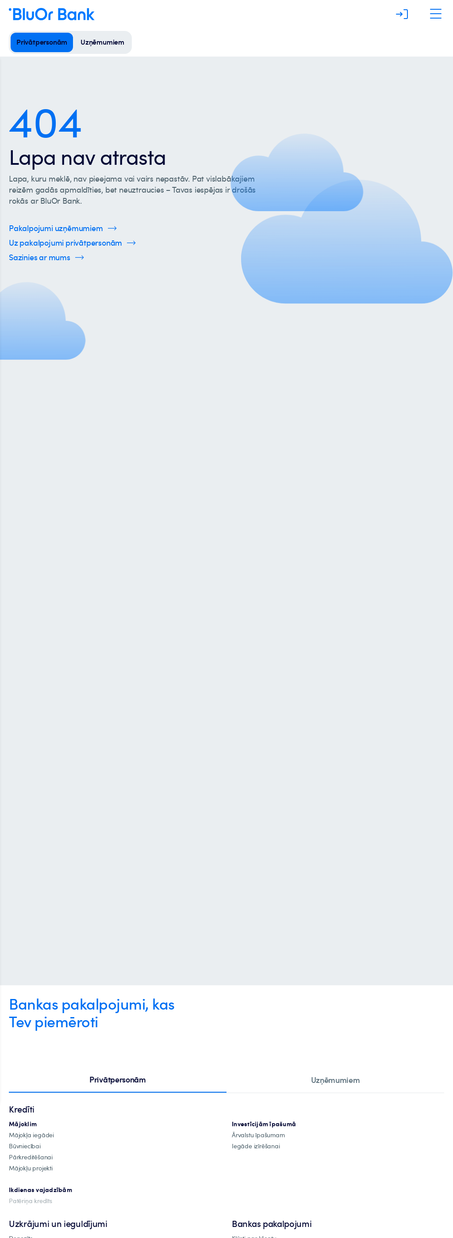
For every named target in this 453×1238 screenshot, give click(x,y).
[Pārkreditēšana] (31, 1157)
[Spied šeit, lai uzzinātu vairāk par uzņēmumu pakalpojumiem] (63, 228)
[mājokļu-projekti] (31, 1168)
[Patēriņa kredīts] (30, 1201)
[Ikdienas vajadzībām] (40, 1190)
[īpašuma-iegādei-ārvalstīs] (258, 1135)
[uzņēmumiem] (102, 42)
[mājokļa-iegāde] (31, 1135)
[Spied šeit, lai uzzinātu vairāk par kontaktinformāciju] (46, 257)
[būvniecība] (25, 1146)
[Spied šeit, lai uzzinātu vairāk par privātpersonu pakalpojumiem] (72, 242)
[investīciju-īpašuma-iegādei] (256, 1146)
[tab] (117, 1080)
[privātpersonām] (42, 42)
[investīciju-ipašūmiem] (264, 1124)
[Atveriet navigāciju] (435, 14)
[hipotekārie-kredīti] (23, 1124)
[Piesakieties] (402, 14)
